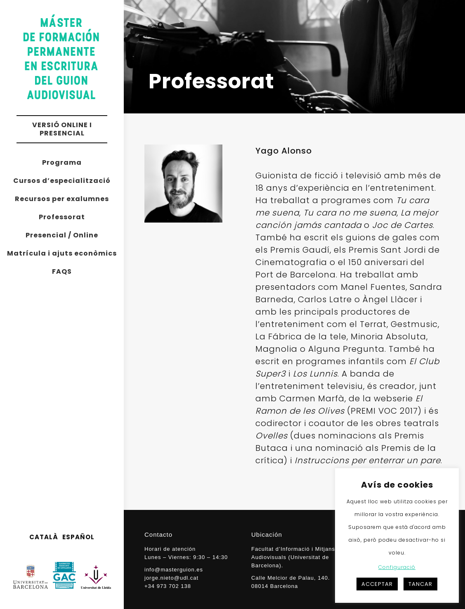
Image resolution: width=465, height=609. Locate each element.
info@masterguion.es (173, 569)
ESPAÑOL (78, 537)
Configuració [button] (396, 567)
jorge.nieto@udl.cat (171, 578)
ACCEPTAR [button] (377, 584)
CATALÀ (43, 537)
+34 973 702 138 (167, 586)
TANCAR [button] (420, 584)
